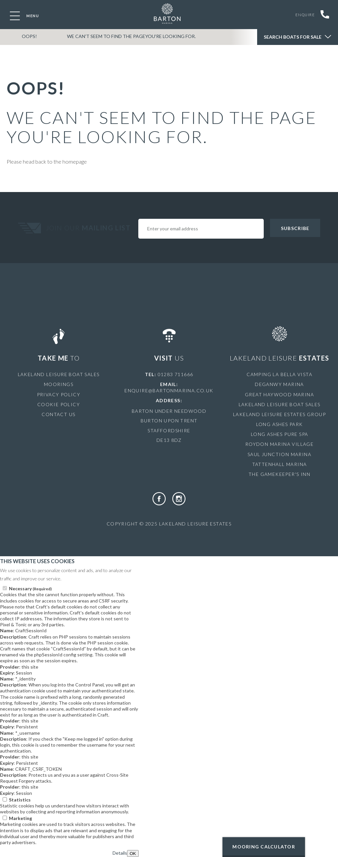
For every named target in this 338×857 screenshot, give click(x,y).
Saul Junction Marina (279, 454)
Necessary (30, 588)
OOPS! (26, 41)
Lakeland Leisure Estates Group (279, 414)
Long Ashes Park (279, 424)
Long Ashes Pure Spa (279, 434)
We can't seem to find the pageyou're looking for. (123, 41)
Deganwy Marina (279, 384)
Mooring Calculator (263, 846)
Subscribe (295, 228)
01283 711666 (175, 374)
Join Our (89, 228)
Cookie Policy (58, 404)
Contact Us (58, 414)
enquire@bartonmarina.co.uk (168, 390)
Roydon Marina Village (279, 444)
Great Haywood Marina (279, 394)
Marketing (20, 818)
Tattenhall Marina (279, 464)
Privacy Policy (59, 394)
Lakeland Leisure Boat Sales (59, 374)
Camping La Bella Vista (279, 374)
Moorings (58, 384)
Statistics (20, 799)
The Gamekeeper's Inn (279, 474)
